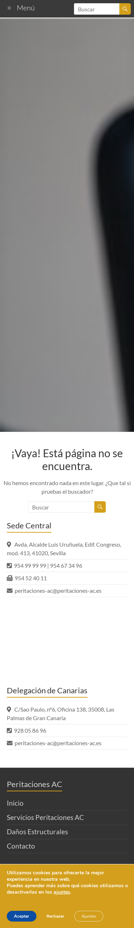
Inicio (15, 803)
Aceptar (21, 916)
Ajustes (88, 916)
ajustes (62, 892)
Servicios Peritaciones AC (45, 817)
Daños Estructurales (37, 831)
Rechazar (55, 916)
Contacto (21, 846)
